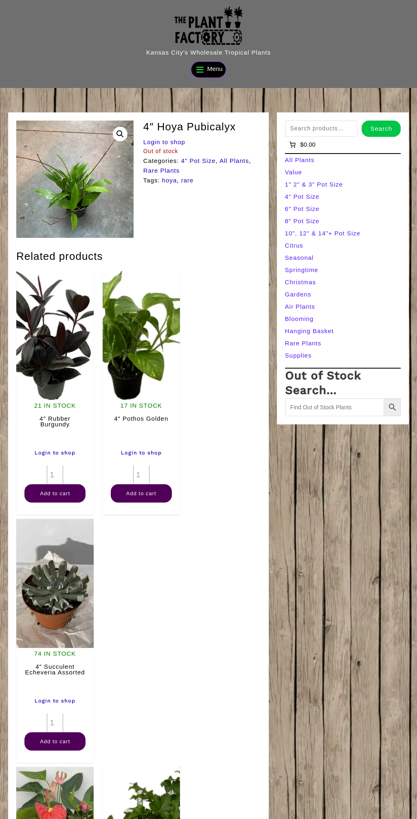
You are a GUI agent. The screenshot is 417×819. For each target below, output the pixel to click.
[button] (120, 134)
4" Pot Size (198, 160)
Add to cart (54, 489)
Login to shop (164, 141)
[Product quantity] (54, 470)
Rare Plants (161, 170)
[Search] (152, 810)
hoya (169, 180)
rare (187, 180)
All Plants (234, 160)
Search (381, 128)
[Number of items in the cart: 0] (302, 144)
